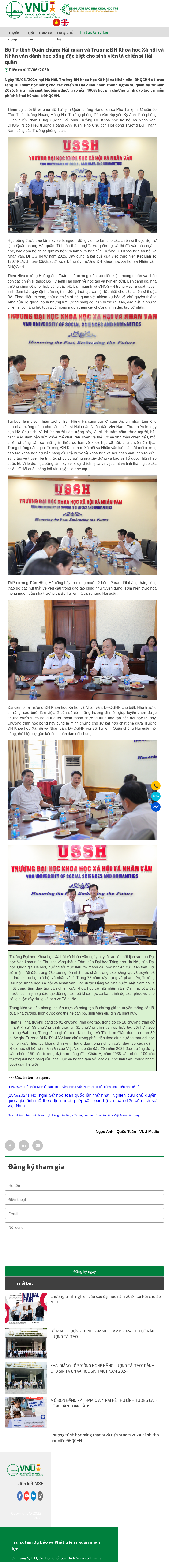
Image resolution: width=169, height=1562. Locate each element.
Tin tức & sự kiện (95, 32)
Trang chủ (64, 32)
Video (47, 33)
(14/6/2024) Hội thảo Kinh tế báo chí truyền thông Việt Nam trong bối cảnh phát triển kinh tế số (73, 1086)
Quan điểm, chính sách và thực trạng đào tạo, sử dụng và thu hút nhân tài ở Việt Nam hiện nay (73, 1115)
